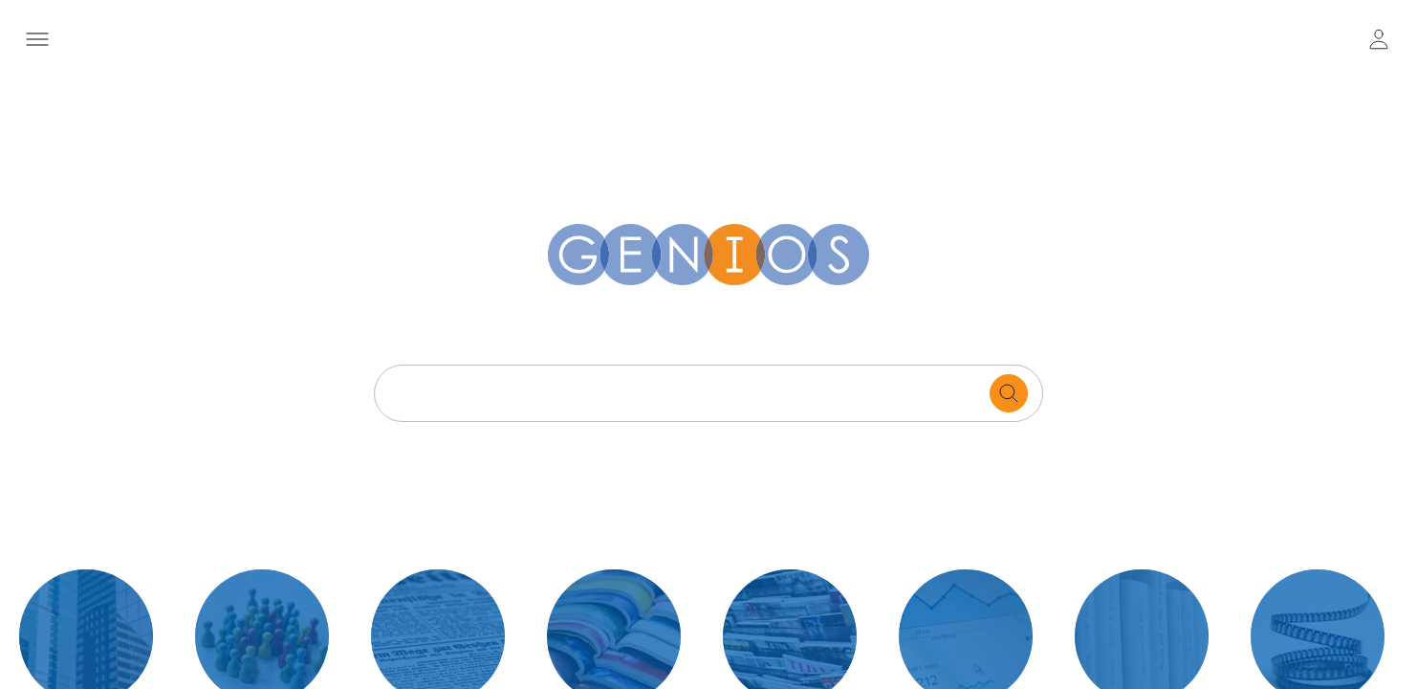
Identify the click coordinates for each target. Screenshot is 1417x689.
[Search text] (687, 393)
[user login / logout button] (1379, 39)
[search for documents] (1009, 393)
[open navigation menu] (37, 39)
